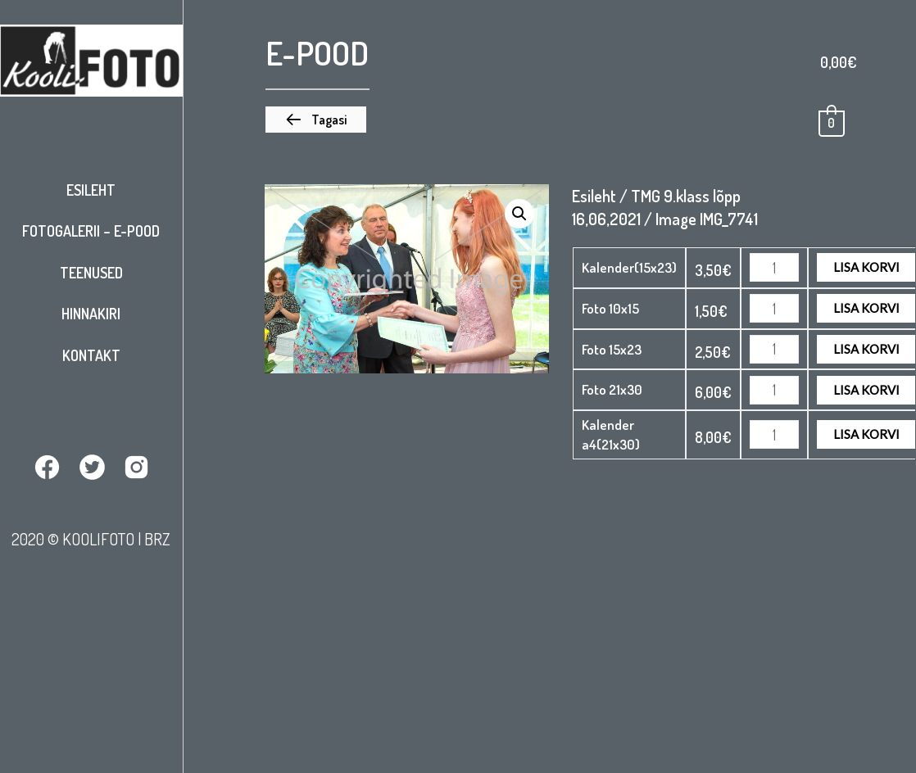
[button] (315, 119)
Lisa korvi (866, 266)
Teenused (91, 273)
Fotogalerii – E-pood (91, 231)
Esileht (91, 190)
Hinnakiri (90, 314)
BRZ (157, 538)
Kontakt (91, 355)
